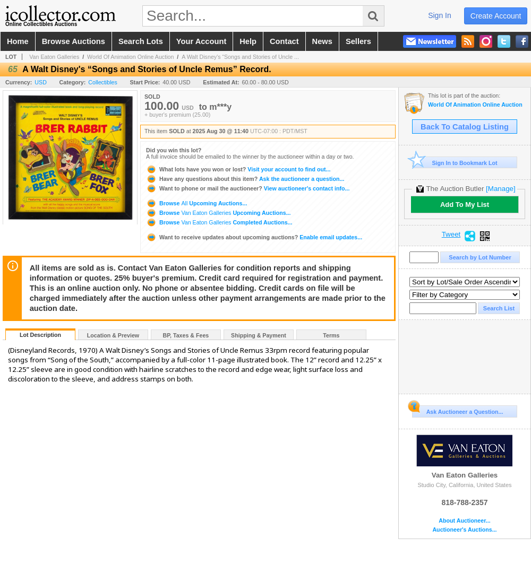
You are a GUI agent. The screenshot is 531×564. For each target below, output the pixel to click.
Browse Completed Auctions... (219, 222)
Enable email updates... (254, 237)
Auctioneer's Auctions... (464, 530)
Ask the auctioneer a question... (245, 179)
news (322, 41)
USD (41, 82)
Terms (331, 335)
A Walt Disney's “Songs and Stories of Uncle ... (240, 57)
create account (495, 16)
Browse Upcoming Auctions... (196, 203)
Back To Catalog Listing (465, 127)
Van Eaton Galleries (54, 57)
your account (201, 41)
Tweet (451, 234)
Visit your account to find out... (238, 169)
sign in (439, 15)
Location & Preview (113, 335)
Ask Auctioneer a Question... (457, 410)
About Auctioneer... (464, 521)
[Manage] (500, 189)
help (247, 41)
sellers (358, 41)
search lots (140, 41)
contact (284, 41)
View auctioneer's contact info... (247, 188)
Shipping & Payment (258, 335)
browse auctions (73, 41)
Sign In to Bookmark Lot (455, 163)
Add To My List (464, 205)
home (18, 41)
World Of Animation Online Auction (130, 57)
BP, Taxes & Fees (186, 335)
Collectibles (102, 82)
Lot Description (40, 335)
